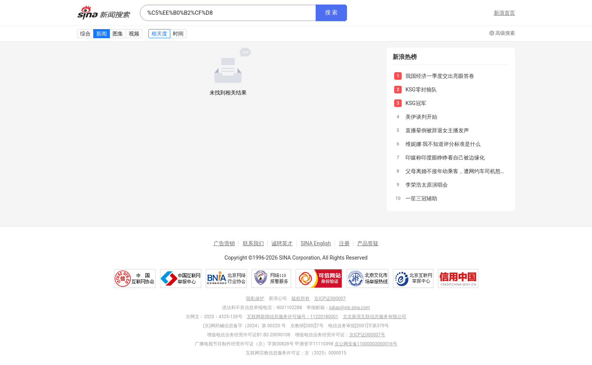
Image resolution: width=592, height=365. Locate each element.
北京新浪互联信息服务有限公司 (374, 316)
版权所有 (300, 298)
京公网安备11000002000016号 (366, 343)
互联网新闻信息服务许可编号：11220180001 (292, 316)
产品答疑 (367, 243)
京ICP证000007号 (367, 334)
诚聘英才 (282, 243)
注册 (344, 243)
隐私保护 (255, 298)
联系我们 (253, 243)
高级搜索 (502, 33)
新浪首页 (504, 13)
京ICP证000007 (329, 298)
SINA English (316, 243)
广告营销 (224, 243)
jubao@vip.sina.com (349, 307)
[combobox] (228, 13)
